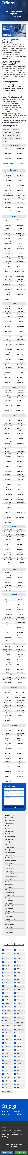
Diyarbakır (18, 993)
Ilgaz (4, 135)
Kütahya (17, 1043)
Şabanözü (18, 138)
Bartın (5, 972)
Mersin (17, 1050)
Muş (16, 1053)
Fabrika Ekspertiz (9, 911)
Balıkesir (17, 969)
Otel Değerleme (9, 839)
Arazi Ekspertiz (9, 903)
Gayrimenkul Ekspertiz (11, 876)
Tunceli (17, 1081)
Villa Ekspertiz (9, 900)
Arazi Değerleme (9, 844)
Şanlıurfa (17, 1067)
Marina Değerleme (10, 866)
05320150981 (5, 1134)
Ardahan (5, 965)
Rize (4, 1063)
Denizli (5, 993)
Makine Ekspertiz (9, 895)
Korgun (18, 135)
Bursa (5, 986)
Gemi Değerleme (9, 871)
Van (16, 1084)
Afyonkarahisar (6, 954)
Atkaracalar (6, 129)
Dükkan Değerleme (10, 834)
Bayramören (15, 129)
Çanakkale (18, 986)
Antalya (17, 962)
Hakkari (17, 1010)
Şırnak (5, 1074)
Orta (11, 138)
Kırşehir (5, 1039)
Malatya (5, 1046)
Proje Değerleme (9, 855)
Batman (17, 972)
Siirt (4, 1070)
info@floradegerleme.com (16, 1134)
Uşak (4, 1084)
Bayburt (5, 975)
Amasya (17, 958)
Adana (5, 950)
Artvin (17, 965)
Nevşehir (5, 1056)
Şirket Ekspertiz (9, 887)
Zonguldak (6, 1091)
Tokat (17, 1077)
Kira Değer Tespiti (9, 874)
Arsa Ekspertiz (9, 882)
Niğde (17, 1056)
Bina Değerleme (9, 850)
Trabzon (5, 1081)
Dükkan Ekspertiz (9, 892)
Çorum (17, 989)
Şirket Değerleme (9, 828)
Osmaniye (18, 1060)
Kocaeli (17, 1039)
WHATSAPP (21, 1152)
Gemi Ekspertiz (9, 927)
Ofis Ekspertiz (8, 890)
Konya (5, 1043)
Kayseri (5, 1032)
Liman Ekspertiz (9, 922)
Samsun (5, 1067)
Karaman (17, 1025)
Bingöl (5, 979)
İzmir (4, 1020)
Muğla (5, 1053)
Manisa (17, 1046)
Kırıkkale (5, 1036)
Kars (4, 1029)
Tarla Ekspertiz (9, 884)
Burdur (17, 982)
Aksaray (5, 958)
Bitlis (16, 979)
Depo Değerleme (9, 858)
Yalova (5, 1087)
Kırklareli (17, 1036)
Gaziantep (6, 1006)
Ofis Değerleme (9, 831)
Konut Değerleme (9, 820)
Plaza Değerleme (9, 847)
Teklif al (14, 807)
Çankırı (5, 132)
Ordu (4, 1060)
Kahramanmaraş (18, 1021)
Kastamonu (18, 1029)
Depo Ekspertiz (9, 916)
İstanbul (17, 1017)
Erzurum (5, 1003)
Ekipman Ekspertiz (10, 919)
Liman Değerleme (9, 863)
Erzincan (17, 1000)
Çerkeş (11, 132)
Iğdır (16, 1013)
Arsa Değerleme (9, 823)
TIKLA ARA (7, 1152)
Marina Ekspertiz (9, 924)
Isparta (5, 1017)
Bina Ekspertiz (9, 908)
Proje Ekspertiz (9, 914)
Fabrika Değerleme (10, 852)
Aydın (5, 969)
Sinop (17, 1070)
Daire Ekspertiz (9, 932)
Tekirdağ (5, 1077)
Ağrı (16, 953)
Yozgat (17, 1087)
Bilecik (17, 975)
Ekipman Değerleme (10, 860)
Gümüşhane (6, 1010)
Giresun (17, 1006)
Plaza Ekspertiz (9, 906)
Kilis (16, 1032)
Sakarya (17, 1063)
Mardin (5, 1050)
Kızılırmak (11, 135)
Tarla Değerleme (9, 826)
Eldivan (18, 132)
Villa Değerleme (9, 842)
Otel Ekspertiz (8, 898)
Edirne (17, 996)
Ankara (5, 962)
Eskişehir (17, 1003)
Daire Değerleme (9, 868)
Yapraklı (5, 141)
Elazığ (5, 1000)
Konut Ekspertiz (9, 879)
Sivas (17, 1074)
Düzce (5, 996)
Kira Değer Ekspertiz (10, 930)
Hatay (5, 1013)
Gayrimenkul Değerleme (11, 818)
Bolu (4, 982)
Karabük (5, 1025)
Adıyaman (18, 950)
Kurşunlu (5, 138)
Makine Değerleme (10, 836)
